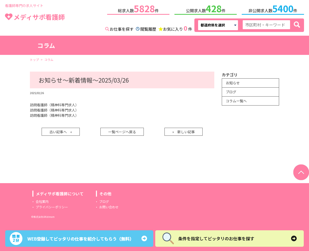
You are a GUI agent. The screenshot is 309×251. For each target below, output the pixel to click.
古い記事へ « (60, 131)
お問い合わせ (109, 207)
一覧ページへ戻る (122, 131)
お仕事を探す (122, 29)
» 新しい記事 (183, 131)
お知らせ (233, 82)
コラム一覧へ (236, 100)
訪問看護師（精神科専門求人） (54, 104)
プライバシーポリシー (52, 207)
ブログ (231, 91)
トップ (34, 59)
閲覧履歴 (148, 29)
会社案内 (42, 201)
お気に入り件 (177, 28)
